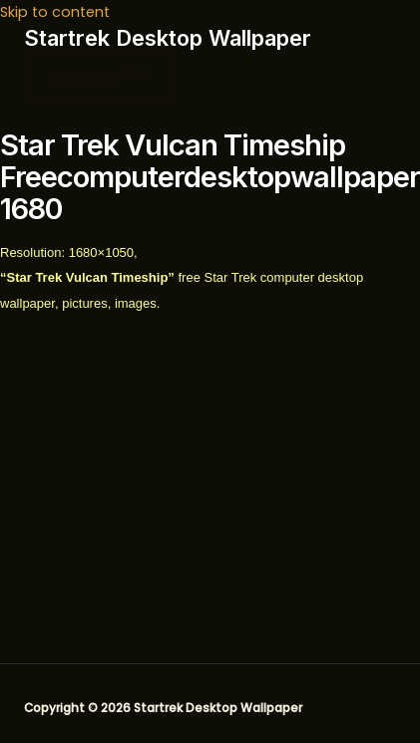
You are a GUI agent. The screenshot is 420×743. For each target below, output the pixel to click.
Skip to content (55, 12)
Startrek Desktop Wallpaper (167, 38)
